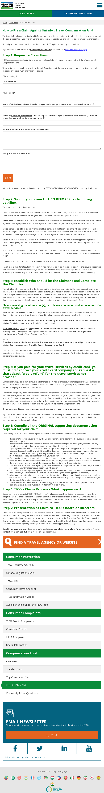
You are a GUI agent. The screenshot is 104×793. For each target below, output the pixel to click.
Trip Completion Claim (18, 677)
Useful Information (16, 645)
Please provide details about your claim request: (27, 129)
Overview (11, 661)
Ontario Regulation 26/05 (20, 573)
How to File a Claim (17, 685)
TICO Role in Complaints (20, 621)
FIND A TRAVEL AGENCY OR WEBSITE (53, 541)
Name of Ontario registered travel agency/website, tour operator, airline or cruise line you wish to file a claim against (50, 116)
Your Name (9, 81)
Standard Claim (14, 669)
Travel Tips (12, 580)
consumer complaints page (76, 49)
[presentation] (29, 162)
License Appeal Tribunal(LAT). (63, 524)
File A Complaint (15, 637)
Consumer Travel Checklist (21, 588)
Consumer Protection (23, 557)
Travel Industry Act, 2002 (20, 565)
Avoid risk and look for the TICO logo (27, 604)
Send (8, 177)
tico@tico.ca (92, 188)
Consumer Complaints (23, 613)
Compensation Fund (21, 653)
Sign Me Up (52, 735)
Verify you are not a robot (16, 153)
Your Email (9, 93)
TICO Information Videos (20, 596)
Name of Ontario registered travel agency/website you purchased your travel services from (48, 104)
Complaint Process (16, 629)
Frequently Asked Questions (22, 693)
